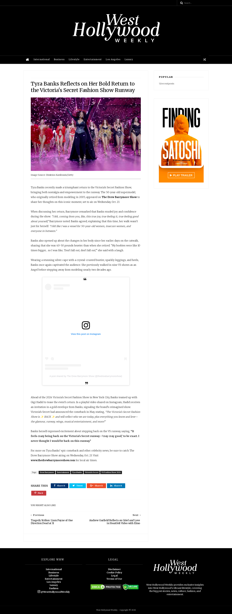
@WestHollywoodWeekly (54, 591)
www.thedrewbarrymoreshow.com (53, 460)
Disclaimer (114, 569)
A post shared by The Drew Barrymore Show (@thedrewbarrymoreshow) (85, 376)
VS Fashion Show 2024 (111, 472)
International (42, 59)
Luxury (129, 59)
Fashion (53, 588)
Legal (114, 575)
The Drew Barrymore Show (119, 197)
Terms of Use (114, 578)
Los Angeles (113, 59)
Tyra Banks (77, 472)
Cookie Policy (114, 572)
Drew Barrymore (47, 472)
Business (59, 59)
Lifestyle (74, 59)
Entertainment (93, 59)
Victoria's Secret (91, 472)
